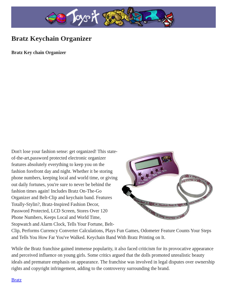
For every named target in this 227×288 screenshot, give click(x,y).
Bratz (16, 279)
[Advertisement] (114, 102)
